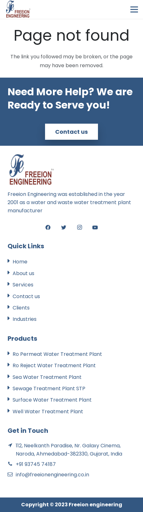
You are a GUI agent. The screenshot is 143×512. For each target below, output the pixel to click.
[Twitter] (63, 227)
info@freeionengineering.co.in (52, 474)
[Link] (18, 9)
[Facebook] (48, 227)
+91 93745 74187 (36, 464)
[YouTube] (95, 227)
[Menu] (134, 9)
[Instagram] (79, 227)
